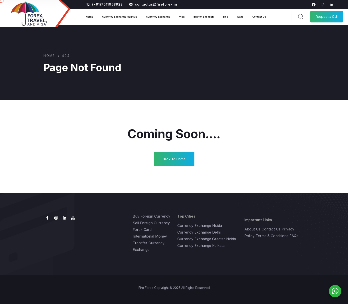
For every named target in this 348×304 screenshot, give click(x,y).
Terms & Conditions (272, 236)
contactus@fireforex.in (153, 4)
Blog (225, 16)
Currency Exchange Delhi (199, 232)
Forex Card (142, 229)
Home (89, 16)
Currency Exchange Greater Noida (206, 239)
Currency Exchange (158, 16)
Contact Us (259, 16)
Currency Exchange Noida (199, 225)
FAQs (240, 16)
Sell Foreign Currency (151, 223)
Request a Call (327, 16)
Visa (182, 16)
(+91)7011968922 (105, 4)
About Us (252, 229)
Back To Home (174, 159)
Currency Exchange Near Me (119, 16)
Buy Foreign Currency (151, 216)
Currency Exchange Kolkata (201, 245)
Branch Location (204, 16)
